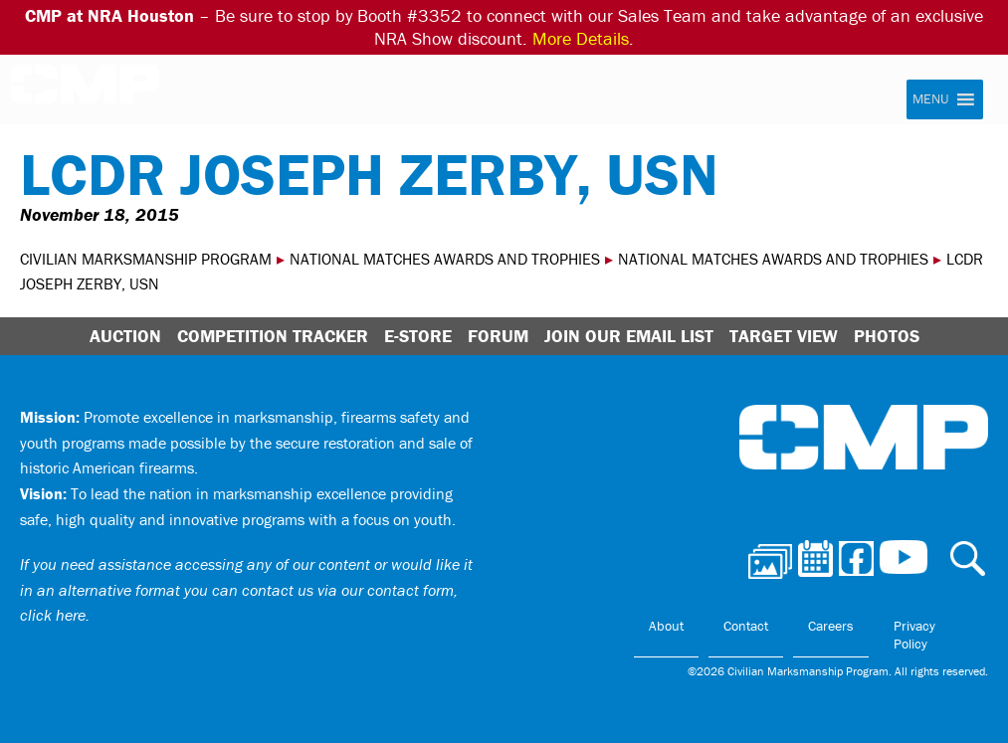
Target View (783, 335)
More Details (580, 38)
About (666, 626)
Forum (498, 335)
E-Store (418, 335)
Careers (831, 626)
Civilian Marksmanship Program (84, 90)
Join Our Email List (628, 335)
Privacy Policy (914, 634)
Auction (125, 335)
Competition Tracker (272, 335)
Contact (745, 626)
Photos (886, 335)
